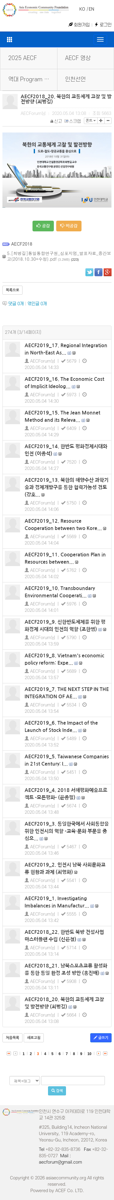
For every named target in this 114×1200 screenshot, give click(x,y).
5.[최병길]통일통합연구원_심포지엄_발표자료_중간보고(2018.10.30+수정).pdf (59, 256)
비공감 (69, 225)
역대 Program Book (32, 79)
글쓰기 (101, 1038)
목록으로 (12, 290)
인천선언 (75, 79)
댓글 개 (16, 304)
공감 (43, 225)
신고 (56, 121)
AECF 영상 (78, 58)
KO (82, 9)
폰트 (91, 120)
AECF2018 (21, 244)
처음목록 (12, 1038)
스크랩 (73, 121)
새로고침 (33, 1038)
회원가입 (79, 25)
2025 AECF (22, 58)
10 (89, 1054)
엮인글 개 (37, 304)
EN (91, 9)
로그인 (103, 25)
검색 (57, 1091)
